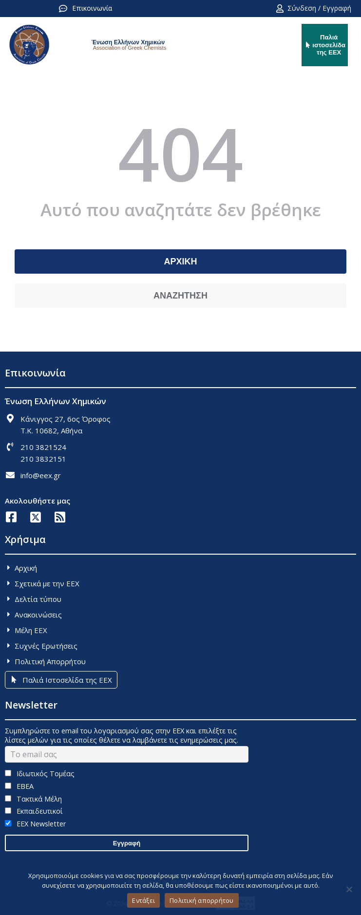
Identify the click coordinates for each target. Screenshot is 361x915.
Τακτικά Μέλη (33, 798)
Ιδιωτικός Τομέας (40, 773)
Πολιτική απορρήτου (202, 900)
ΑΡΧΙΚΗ (180, 261)
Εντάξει (143, 900)
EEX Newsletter (35, 823)
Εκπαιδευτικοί (34, 811)
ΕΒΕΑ (19, 786)
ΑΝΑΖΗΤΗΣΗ (180, 295)
